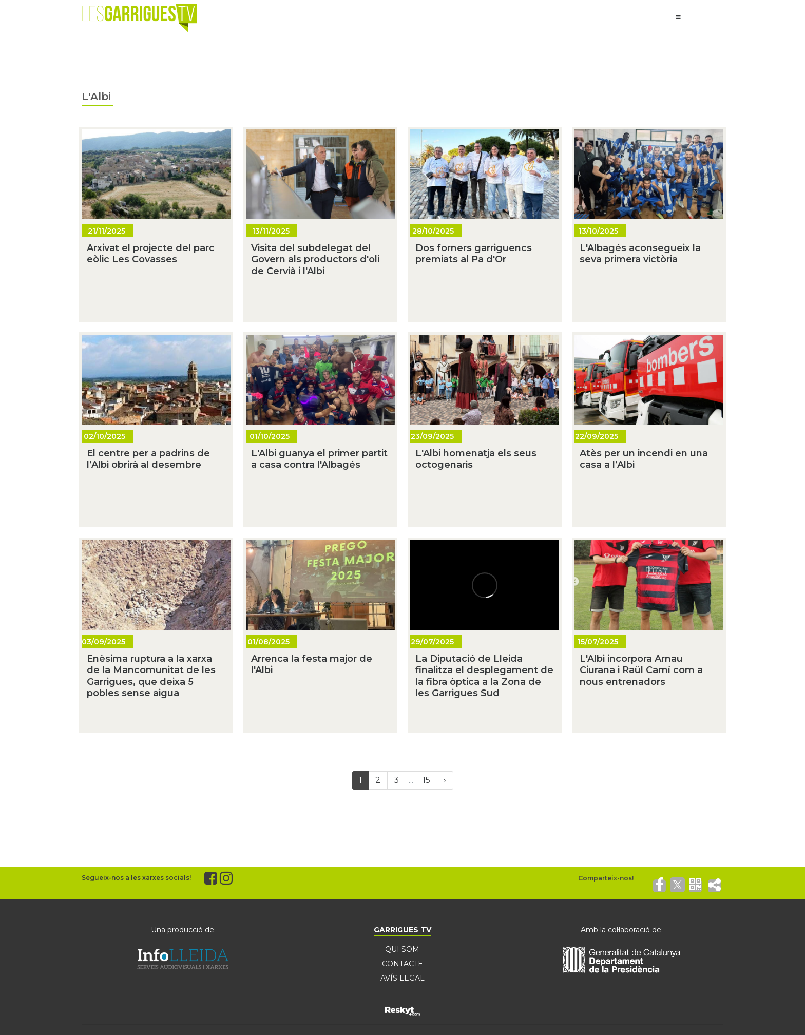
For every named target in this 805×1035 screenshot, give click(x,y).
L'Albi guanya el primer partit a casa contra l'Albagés (319, 459)
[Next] (445, 780)
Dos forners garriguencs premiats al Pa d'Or (473, 253)
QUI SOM (402, 949)
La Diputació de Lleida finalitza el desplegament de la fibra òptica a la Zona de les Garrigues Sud (484, 676)
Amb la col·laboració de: (622, 929)
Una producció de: (183, 929)
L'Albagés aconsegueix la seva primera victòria (640, 253)
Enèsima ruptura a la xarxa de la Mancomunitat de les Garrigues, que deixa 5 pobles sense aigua (151, 676)
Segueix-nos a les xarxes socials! (136, 877)
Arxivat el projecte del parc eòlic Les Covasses (151, 253)
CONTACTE (402, 963)
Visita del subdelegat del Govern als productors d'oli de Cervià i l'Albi (315, 259)
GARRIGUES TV (402, 929)
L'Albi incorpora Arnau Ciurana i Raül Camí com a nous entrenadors (641, 670)
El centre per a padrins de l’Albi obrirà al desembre (148, 459)
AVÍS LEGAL (402, 978)
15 (426, 780)
